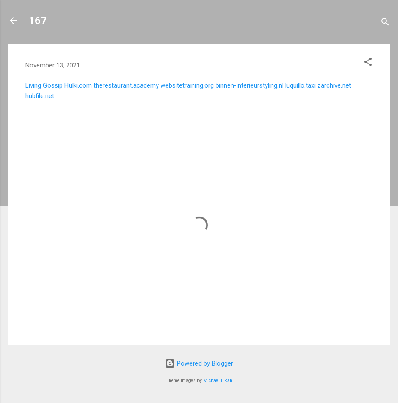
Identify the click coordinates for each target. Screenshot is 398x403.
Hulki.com (78, 85)
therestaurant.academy (126, 85)
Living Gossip (44, 85)
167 (38, 21)
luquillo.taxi (300, 85)
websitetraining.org (187, 85)
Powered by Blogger (199, 363)
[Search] (385, 23)
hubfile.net (39, 96)
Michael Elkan (217, 380)
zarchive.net (334, 85)
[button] (368, 63)
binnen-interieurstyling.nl (249, 85)
